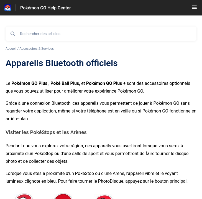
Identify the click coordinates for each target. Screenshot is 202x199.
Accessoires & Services (36, 49)
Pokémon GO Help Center (45, 8)
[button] (194, 9)
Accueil (11, 49)
